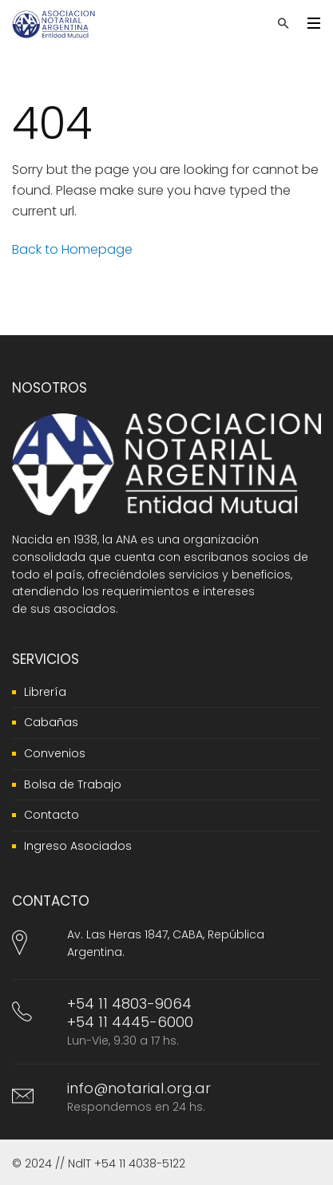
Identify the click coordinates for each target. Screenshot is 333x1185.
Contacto (51, 815)
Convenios (54, 753)
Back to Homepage (72, 249)
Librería (45, 692)
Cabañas (51, 722)
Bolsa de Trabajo (72, 784)
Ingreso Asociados (78, 846)
